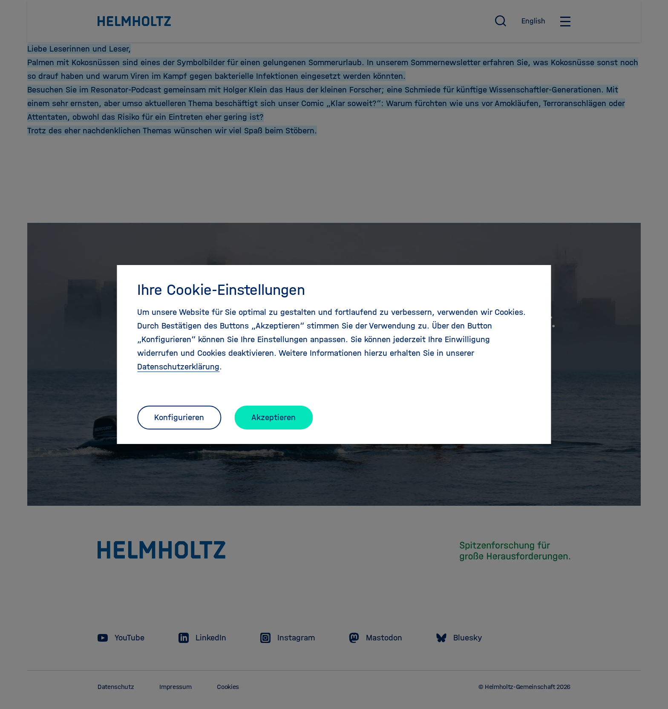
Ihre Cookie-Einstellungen (221, 290)
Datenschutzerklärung (178, 367)
